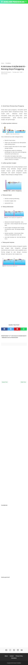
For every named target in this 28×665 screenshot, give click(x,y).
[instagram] (10, 651)
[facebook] (4, 329)
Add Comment (4, 73)
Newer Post (4, 382)
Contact (12, 656)
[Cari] (26, 2)
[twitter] (11, 329)
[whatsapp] (23, 329)
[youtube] (22, 651)
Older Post (23, 382)
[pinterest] (17, 329)
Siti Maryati (8, 72)
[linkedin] (18, 651)
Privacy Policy (19, 656)
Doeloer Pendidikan (14, 2)
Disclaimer (14, 658)
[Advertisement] (14, 19)
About (6, 656)
